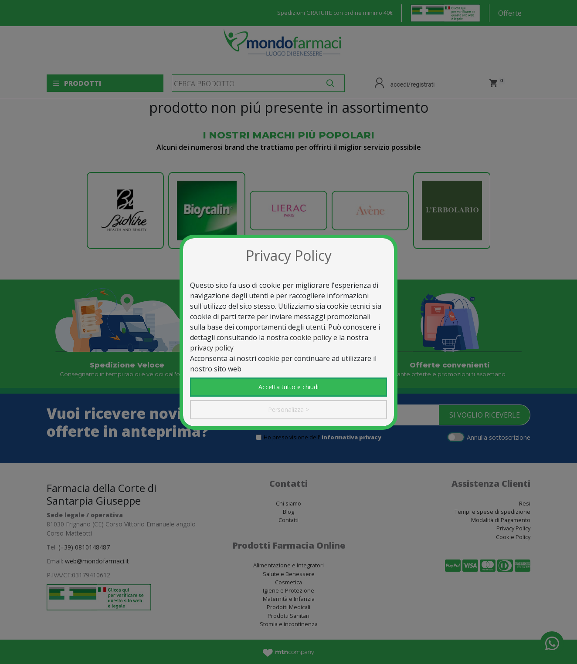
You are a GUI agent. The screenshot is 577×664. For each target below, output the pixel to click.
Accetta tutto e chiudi (288, 387)
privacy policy (212, 348)
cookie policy (311, 337)
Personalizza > (288, 409)
